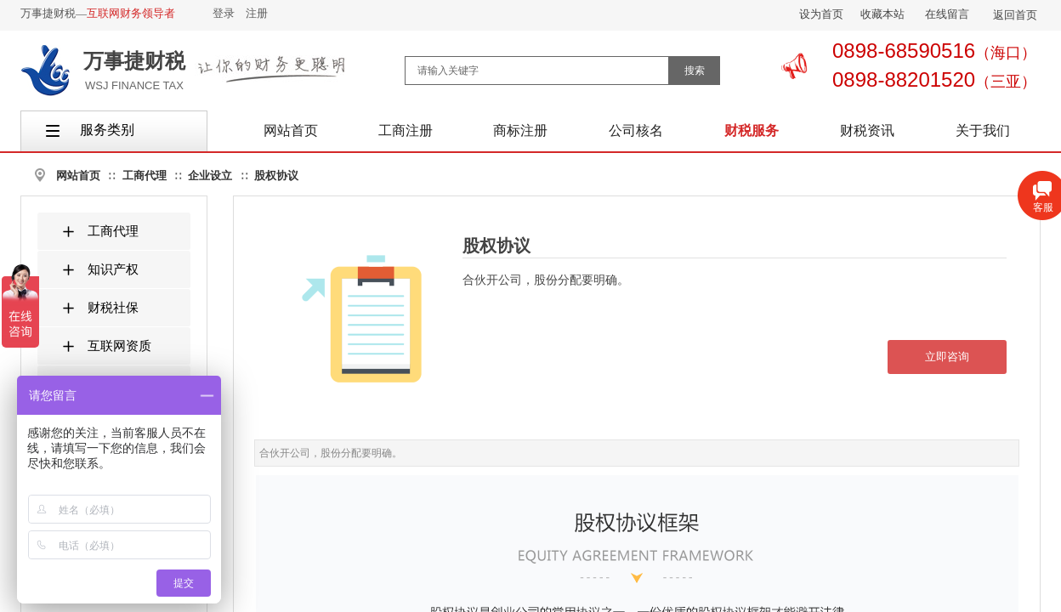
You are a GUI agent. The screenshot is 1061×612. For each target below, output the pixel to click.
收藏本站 (882, 14)
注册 (257, 13)
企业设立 (210, 175)
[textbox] (537, 70)
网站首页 (78, 175)
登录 (224, 13)
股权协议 (276, 175)
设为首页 (821, 14)
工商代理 (144, 175)
